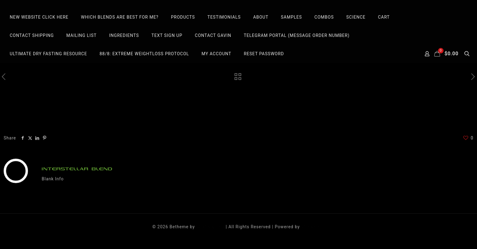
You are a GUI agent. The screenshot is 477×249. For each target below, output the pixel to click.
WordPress (313, 226)
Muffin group (210, 226)
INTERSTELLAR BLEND (77, 169)
